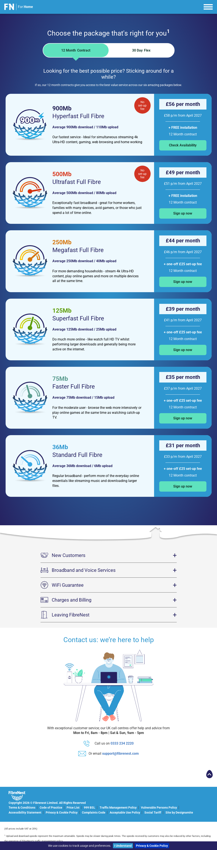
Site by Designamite (179, 812)
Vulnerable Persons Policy (159, 807)
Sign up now (182, 213)
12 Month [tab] (75, 52)
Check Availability (183, 145)
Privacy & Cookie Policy (152, 845)
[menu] (208, 6)
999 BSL (89, 807)
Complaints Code (93, 812)
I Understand (123, 845)
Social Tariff (152, 812)
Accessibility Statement (25, 812)
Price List (73, 807)
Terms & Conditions (22, 807)
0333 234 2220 (122, 743)
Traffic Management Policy (118, 807)
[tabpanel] (108, 278)
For (25, 7)
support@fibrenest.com (120, 753)
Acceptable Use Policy (125, 812)
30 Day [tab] (141, 50)
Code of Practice (51, 807)
